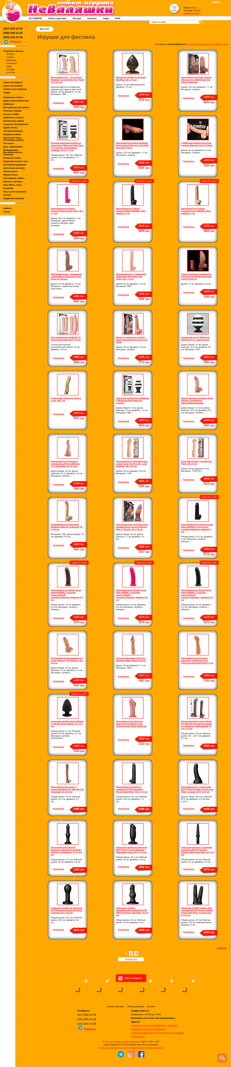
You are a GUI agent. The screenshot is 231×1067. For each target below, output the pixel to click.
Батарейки (8, 188)
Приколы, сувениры (12, 181)
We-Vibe (10, 54)
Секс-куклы (8, 143)
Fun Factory (11, 63)
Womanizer (11, 60)
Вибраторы (8, 104)
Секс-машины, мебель (14, 178)
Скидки (6, 92)
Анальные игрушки (12, 111)
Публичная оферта (154, 1048)
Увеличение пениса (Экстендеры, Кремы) (13, 139)
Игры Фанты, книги (12, 185)
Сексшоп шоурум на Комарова (147, 1025)
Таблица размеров (135, 1006)
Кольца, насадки (11, 114)
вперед (221, 948)
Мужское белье (10, 175)
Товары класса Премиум (15, 89)
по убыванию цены (219, 44)
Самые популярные (12, 82)
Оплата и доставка (57, 18)
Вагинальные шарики (13, 121)
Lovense (10, 57)
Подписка (216, 2)
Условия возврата (137, 1048)
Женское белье (10, 171)
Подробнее (58, 103)
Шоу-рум (77, 18)
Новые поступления (13, 86)
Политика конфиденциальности (113, 1048)
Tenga (9, 66)
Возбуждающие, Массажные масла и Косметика (12, 152)
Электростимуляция (12, 131)
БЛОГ (118, 18)
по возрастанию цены (198, 44)
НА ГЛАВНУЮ (35, 18)
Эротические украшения (14, 165)
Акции (106, 18)
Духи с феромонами (13, 147)
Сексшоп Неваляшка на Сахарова (149, 1033)
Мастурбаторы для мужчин (16, 107)
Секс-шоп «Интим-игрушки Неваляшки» (122, 1042)
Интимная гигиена (12, 158)
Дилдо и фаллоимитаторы (16, 101)
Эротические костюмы (14, 168)
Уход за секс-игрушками (14, 192)
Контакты (92, 18)
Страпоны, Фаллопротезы (15, 124)
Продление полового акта (15, 161)
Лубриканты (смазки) (13, 117)
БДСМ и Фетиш (10, 128)
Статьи (6, 212)
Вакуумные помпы (12, 134)
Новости (7, 208)
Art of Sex (10, 72)
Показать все (131, 959)
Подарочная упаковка (13, 198)
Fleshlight (10, 69)
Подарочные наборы (13, 97)
